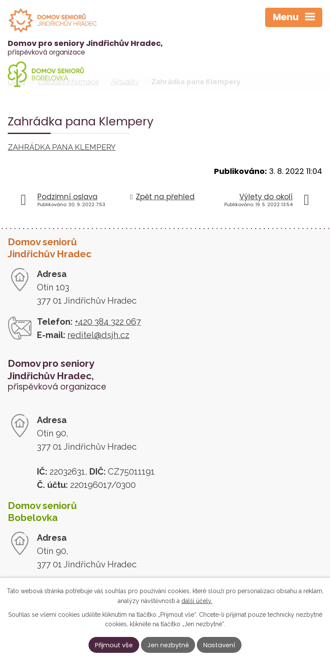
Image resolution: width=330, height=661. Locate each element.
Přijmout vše (114, 645)
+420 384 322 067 (108, 322)
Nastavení (219, 645)
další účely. (196, 600)
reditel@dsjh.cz (98, 335)
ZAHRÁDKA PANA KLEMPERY (62, 147)
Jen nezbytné (168, 645)
